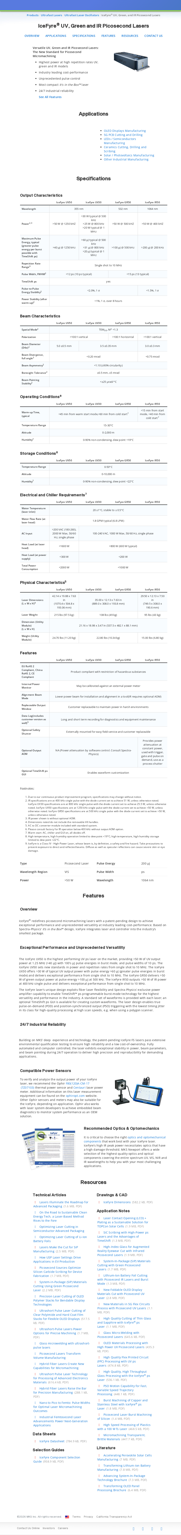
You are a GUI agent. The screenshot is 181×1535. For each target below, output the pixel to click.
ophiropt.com (75, 1096)
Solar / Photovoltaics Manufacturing (129, 155)
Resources (129, 36)
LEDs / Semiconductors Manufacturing (120, 141)
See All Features (50, 97)
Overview (32, 36)
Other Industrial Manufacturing (126, 159)
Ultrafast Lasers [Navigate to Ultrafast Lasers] (51, 15)
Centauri (80, 1087)
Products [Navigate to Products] (32, 15)
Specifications (83, 36)
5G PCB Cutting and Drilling (123, 135)
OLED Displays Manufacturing (125, 131)
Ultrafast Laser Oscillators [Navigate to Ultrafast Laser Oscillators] (81, 15)
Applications (55, 36)
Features (108, 36)
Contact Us (153, 36)
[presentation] (90, 767)
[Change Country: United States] (67, 1517)
